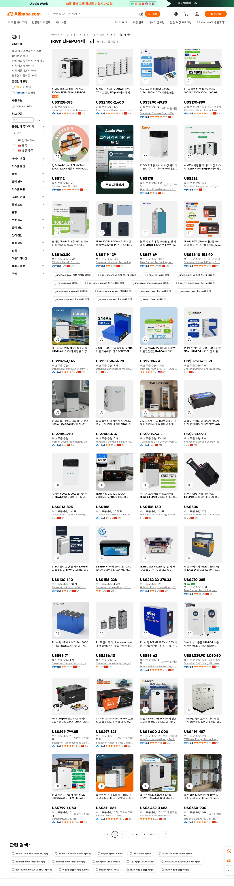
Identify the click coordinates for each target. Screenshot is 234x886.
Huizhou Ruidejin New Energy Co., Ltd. (159, 587)
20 (158, 834)
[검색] (152, 14)
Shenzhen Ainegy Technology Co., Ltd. (203, 186)
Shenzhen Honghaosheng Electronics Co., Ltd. (70, 742)
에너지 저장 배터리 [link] (121, 34)
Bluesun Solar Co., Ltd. (64, 186)
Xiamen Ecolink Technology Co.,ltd (70, 441)
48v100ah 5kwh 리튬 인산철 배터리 (195, 275)
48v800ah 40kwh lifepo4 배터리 (71, 299)
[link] (229, 851)
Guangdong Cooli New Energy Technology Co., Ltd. (70, 514)
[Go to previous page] (107, 834)
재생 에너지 (71, 34)
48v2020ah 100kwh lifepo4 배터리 (150, 283)
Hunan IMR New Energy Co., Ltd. (158, 666)
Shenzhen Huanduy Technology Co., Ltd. (114, 262)
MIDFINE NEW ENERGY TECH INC (159, 368)
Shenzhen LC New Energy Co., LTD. (114, 587)
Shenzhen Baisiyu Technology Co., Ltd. (70, 663)
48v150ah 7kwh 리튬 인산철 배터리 (72, 275)
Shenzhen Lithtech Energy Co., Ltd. (203, 262)
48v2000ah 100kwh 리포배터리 (70, 291)
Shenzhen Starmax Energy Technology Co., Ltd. (159, 113)
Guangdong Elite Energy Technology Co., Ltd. (159, 441)
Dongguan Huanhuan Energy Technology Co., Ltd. (70, 368)
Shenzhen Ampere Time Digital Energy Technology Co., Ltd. (114, 742)
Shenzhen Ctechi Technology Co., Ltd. (70, 109)
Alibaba (54, 34)
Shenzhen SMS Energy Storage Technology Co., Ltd (203, 663)
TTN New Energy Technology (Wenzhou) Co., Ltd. (203, 739)
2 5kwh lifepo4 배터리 (156, 275)
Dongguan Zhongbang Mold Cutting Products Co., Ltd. (114, 368)
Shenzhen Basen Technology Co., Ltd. (203, 109)
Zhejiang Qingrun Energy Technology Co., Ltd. (203, 368)
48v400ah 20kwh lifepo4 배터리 (30, 853)
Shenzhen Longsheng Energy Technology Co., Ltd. (114, 663)
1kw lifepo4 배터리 (141, 853)
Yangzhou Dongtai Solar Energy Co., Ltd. (114, 441)
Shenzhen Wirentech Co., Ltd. (69, 587)
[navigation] (28, 435)
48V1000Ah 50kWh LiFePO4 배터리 (181, 861)
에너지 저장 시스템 (94, 34)
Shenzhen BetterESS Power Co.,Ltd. (159, 815)
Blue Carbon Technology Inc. (156, 262)
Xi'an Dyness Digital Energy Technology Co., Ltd (114, 109)
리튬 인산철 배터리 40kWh (74, 869)
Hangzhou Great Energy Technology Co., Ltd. (159, 514)
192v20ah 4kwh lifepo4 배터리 (175, 853)
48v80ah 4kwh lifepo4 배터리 (28, 861)
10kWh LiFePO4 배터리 (152, 299)
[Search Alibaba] (94, 14)
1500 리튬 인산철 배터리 (140, 869)
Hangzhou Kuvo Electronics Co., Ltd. (159, 189)
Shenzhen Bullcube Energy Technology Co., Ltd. (203, 441)
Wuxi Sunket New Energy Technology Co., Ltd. (159, 739)
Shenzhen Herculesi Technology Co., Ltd (203, 514)
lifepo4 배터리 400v (107, 869)
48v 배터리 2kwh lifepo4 (106, 861)
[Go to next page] (166, 834)
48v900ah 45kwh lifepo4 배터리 (73, 853)
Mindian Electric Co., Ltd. (66, 262)
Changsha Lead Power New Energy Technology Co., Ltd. (114, 514)
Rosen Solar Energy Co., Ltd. (200, 818)
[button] (141, 14)
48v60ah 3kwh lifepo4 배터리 (154, 291)
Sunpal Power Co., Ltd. (64, 818)
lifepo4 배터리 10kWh (110, 853)
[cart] (187, 14)
